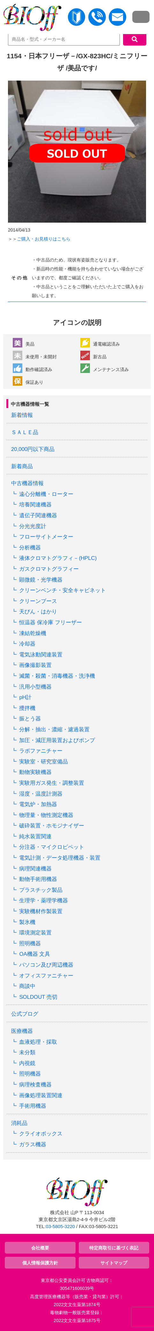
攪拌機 (27, 708)
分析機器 (30, 548)
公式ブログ (24, 1014)
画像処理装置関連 (40, 1095)
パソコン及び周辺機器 (46, 965)
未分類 (27, 1052)
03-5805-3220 (60, 1226)
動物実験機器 (35, 772)
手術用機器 (32, 1106)
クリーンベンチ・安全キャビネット (62, 590)
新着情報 (22, 415)
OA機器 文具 (34, 954)
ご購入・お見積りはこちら (43, 238)
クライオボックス (40, 1134)
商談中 (27, 986)
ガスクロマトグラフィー (49, 569)
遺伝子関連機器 (38, 515)
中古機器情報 (27, 483)
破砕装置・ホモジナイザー (51, 826)
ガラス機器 (32, 1144)
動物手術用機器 (38, 879)
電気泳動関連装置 (40, 655)
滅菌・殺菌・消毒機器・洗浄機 (57, 676)
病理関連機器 (35, 869)
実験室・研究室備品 (43, 762)
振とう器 (30, 719)
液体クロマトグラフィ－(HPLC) (58, 558)
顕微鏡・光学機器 (40, 580)
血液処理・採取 (38, 1042)
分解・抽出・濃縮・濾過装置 (54, 729)
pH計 (25, 697)
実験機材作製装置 (40, 911)
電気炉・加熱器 (38, 804)
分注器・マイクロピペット (51, 847)
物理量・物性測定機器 (46, 815)
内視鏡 (27, 1063)
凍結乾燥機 (32, 633)
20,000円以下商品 (33, 449)
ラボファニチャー (40, 751)
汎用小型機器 (35, 687)
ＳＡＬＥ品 (24, 432)
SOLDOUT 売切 (38, 997)
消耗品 (19, 1123)
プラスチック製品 (40, 890)
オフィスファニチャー (46, 976)
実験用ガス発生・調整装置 (51, 783)
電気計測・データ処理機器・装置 (59, 858)
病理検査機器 (35, 1085)
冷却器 (27, 644)
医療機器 (22, 1031)
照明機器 (30, 944)
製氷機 (27, 922)
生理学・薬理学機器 (43, 901)
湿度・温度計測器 (40, 794)
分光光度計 (32, 526)
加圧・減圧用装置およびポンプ (57, 740)
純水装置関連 (35, 837)
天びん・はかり (38, 612)
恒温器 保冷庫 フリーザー (50, 622)
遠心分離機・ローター (46, 494)
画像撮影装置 (35, 665)
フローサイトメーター (46, 537)
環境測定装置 (35, 933)
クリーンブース (38, 601)
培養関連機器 (35, 505)
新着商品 (22, 466)
